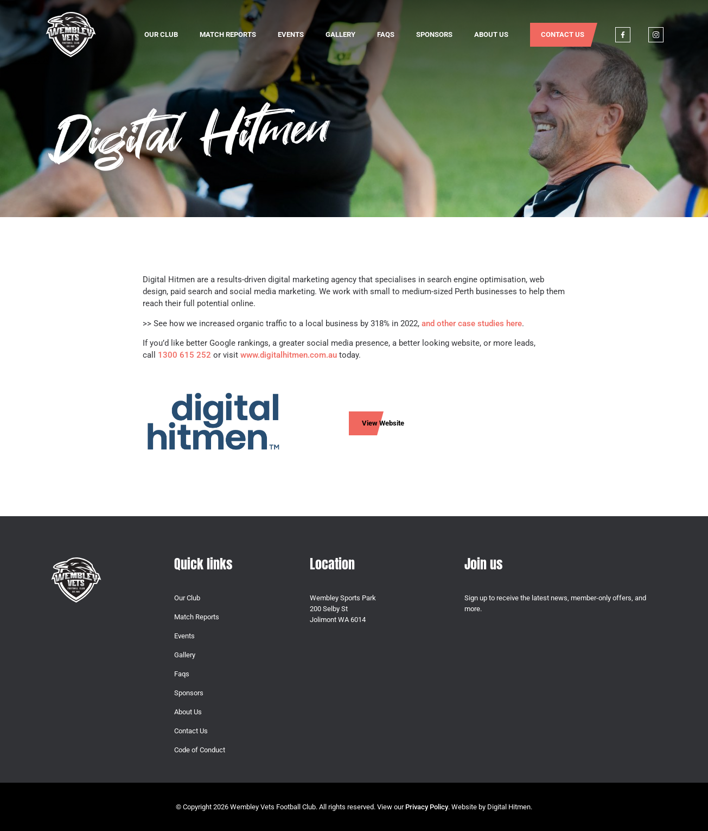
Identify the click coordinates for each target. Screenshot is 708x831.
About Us (491, 34)
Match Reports (228, 34)
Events (291, 34)
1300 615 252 (184, 355)
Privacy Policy (426, 807)
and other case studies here (472, 323)
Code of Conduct (199, 750)
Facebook (622, 34)
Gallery (340, 34)
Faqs (385, 34)
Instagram (656, 34)
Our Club (161, 34)
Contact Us (562, 34)
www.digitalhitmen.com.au (288, 355)
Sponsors (434, 34)
